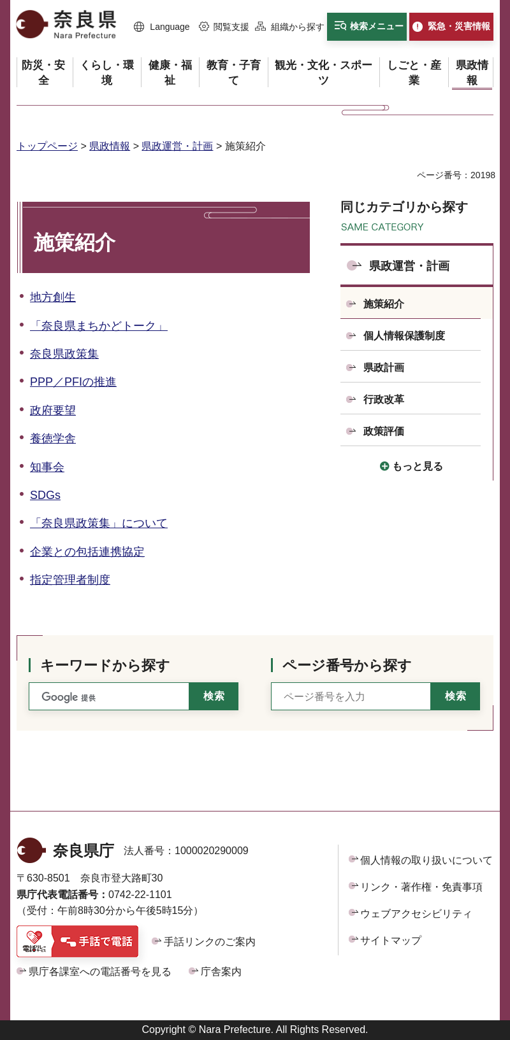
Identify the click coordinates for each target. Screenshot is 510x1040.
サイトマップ (390, 940)
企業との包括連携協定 (87, 551)
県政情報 (109, 146)
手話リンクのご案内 (210, 941)
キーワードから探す (105, 665)
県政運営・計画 (177, 146)
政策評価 (383, 431)
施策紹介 (383, 304)
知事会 (47, 467)
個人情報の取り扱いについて (426, 860)
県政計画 (383, 367)
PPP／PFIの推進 (73, 382)
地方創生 (53, 297)
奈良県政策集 (64, 354)
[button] (162, 27)
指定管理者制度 (70, 579)
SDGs (45, 495)
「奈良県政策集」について (99, 523)
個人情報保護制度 (404, 335)
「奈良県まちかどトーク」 (99, 326)
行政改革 (383, 399)
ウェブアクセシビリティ (416, 913)
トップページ (47, 146)
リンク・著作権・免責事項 (421, 887)
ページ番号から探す (347, 665)
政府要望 (53, 410)
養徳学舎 (53, 438)
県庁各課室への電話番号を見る (100, 971)
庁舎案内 (221, 971)
